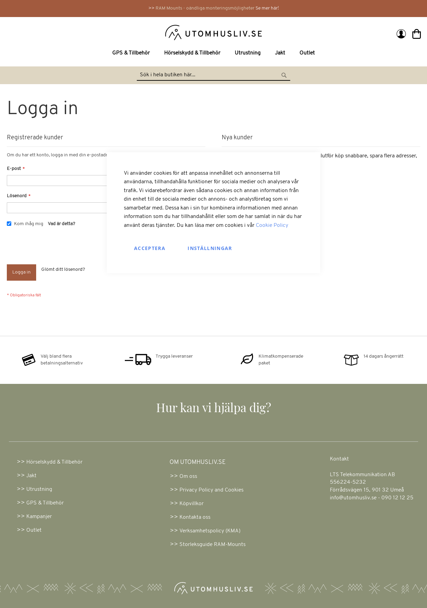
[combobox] (213, 75)
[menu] (213, 53)
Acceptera (149, 248)
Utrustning (39, 489)
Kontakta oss (194, 517)
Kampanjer (39, 516)
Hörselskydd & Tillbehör (54, 462)
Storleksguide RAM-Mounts (212, 544)
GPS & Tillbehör (45, 503)
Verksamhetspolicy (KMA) (209, 531)
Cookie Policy (272, 225)
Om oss (188, 476)
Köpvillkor (191, 503)
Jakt (31, 476)
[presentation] (59, 247)
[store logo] (111, 32)
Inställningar (210, 248)
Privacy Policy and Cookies (211, 490)
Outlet (34, 530)
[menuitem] (132, 53)
